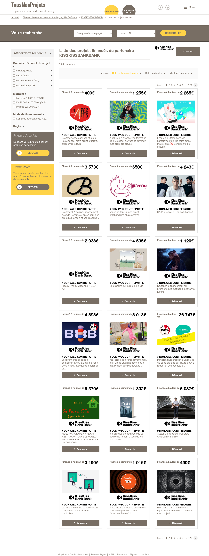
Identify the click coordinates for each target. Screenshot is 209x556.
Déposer (33, 153)
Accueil (15, 17)
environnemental (27, 80)
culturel (24, 70)
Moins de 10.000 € (30, 98)
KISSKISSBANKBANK (92, 17)
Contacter (188, 51)
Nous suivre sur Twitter (167, 7)
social (22, 75)
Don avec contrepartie (31, 118)
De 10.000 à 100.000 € (31, 102)
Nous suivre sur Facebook (160, 7)
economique (25, 85)
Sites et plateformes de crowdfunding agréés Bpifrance (50, 17)
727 (190, 85)
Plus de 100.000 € (28, 106)
